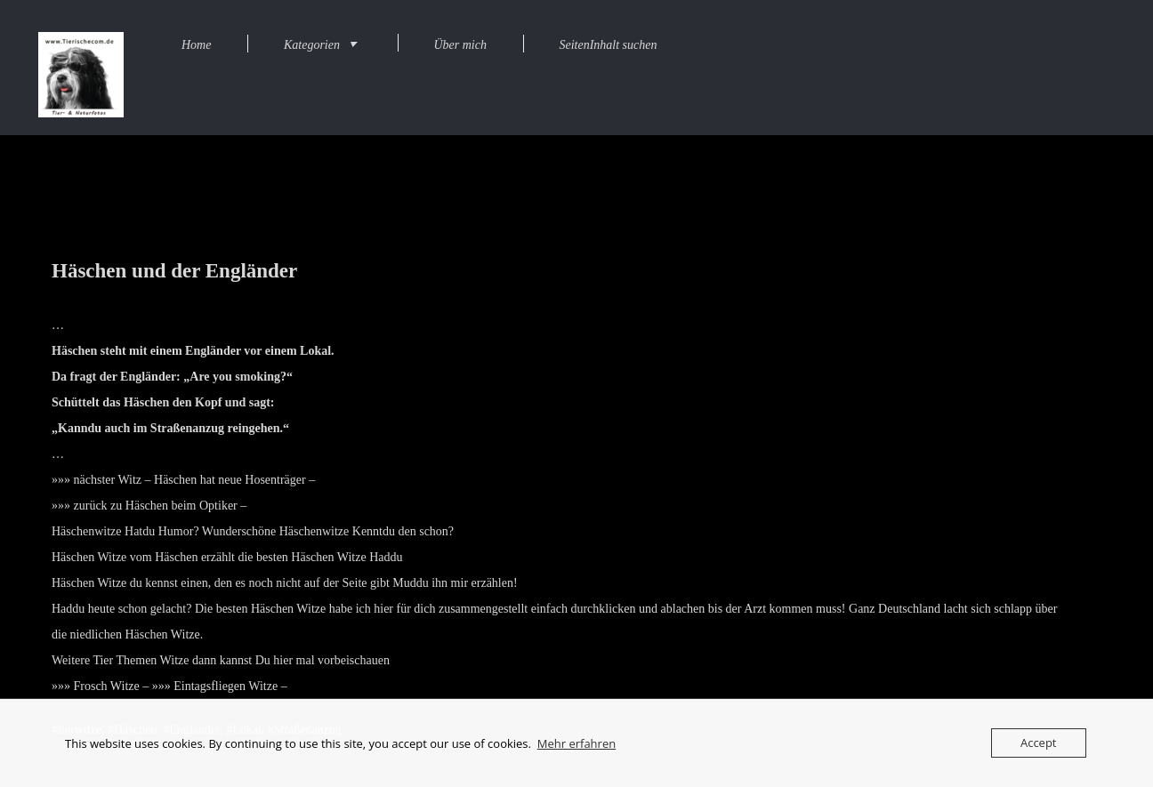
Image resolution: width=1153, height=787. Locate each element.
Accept (1038, 743)
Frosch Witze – (111, 686)
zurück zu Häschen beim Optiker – (160, 505)
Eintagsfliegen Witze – (229, 686)
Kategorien (312, 45)
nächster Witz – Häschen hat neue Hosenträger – (195, 479)
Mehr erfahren (576, 743)
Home (196, 45)
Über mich (460, 45)
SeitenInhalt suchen (608, 45)
